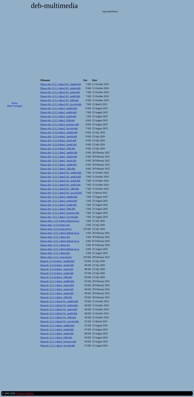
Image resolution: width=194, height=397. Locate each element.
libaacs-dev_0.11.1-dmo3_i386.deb (57, 209)
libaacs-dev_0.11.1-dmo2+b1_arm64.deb (60, 176)
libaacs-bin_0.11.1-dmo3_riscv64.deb (59, 128)
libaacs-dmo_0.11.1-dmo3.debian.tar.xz (59, 249)
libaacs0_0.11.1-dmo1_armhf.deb (57, 293)
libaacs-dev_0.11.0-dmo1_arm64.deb (58, 136)
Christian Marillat (24, 393)
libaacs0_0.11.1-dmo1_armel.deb (56, 289)
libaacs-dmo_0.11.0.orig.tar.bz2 (56, 229)
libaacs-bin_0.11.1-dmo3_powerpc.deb (59, 124)
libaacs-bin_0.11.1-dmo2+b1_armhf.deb (60, 96)
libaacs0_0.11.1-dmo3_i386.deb (56, 337)
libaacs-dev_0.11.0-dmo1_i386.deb (57, 148)
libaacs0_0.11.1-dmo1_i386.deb (56, 297)
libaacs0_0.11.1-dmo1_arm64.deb (57, 285)
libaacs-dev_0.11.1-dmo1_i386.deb (57, 168)
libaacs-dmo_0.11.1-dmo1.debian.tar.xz (59, 233)
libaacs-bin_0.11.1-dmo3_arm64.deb (58, 112)
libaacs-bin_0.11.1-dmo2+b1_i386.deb (59, 100)
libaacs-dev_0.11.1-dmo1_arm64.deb (58, 156)
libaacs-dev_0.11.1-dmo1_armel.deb (58, 160)
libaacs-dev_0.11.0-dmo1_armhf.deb (58, 144)
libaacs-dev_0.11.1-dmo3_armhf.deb (58, 205)
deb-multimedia (54, 5)
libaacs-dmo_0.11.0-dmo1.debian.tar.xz (59, 221)
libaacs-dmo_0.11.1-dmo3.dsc (55, 253)
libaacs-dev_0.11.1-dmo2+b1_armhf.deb (60, 184)
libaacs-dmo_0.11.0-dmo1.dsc (55, 225)
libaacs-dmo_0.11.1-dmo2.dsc (55, 245)
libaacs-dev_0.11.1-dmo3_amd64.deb (59, 196)
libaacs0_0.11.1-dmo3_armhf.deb (57, 333)
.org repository (110, 11)
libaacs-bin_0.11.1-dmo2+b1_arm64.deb (60, 88)
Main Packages (14, 106)
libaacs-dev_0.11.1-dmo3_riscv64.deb (59, 217)
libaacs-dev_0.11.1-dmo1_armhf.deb (58, 164)
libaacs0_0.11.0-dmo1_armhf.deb (57, 273)
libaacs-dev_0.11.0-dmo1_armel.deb (58, 140)
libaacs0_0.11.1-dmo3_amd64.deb (57, 325)
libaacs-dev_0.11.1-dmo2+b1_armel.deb (60, 180)
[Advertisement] (14, 159)
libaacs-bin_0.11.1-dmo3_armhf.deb (58, 116)
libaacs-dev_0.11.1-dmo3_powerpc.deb (59, 213)
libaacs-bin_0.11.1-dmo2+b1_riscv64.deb (61, 104)
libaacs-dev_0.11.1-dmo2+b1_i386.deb (59, 188)
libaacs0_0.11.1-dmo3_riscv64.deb (57, 345)
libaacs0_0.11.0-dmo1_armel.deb (56, 269)
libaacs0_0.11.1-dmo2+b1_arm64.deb (59, 305)
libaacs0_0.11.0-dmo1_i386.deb (56, 277)
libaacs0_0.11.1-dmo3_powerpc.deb (58, 341)
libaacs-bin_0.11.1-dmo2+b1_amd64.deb (60, 84)
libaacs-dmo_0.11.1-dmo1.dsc (55, 237)
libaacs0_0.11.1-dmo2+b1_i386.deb (58, 317)
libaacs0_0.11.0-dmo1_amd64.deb (57, 261)
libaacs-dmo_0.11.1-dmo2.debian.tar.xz (59, 241)
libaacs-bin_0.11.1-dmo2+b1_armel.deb (60, 92)
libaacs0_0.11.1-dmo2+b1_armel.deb (58, 309)
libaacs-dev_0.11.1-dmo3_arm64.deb (58, 201)
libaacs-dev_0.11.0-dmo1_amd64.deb (59, 132)
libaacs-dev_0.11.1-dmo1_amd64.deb (59, 152)
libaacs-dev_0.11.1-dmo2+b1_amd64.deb (60, 172)
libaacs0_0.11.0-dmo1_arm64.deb (57, 265)
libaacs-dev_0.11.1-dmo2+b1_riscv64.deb (61, 192)
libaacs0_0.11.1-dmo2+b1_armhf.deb (58, 313)
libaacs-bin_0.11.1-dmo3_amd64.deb (58, 108)
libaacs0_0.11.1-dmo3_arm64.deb (57, 329)
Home (15, 103)
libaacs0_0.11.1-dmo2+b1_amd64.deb (59, 301)
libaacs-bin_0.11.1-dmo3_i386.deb (57, 120)
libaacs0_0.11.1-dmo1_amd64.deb (57, 281)
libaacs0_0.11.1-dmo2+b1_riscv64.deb (59, 321)
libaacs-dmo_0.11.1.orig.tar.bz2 (56, 257)
